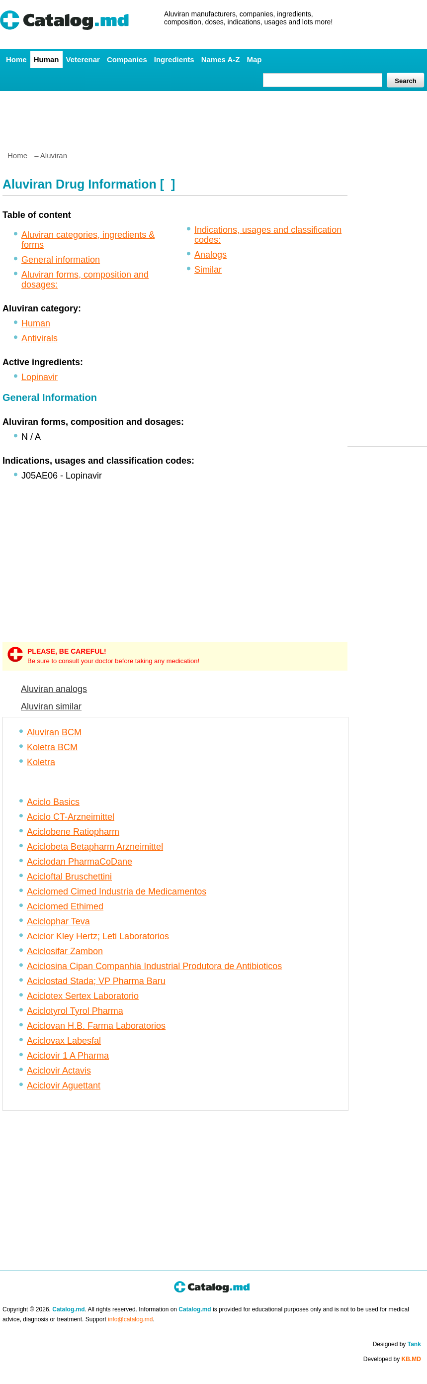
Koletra (41, 762)
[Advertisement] (213, 117)
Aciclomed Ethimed (65, 906)
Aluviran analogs (54, 689)
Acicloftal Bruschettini (69, 877)
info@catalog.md (130, 1319)
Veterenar (83, 59)
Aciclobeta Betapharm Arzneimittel (95, 847)
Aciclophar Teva (58, 921)
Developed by (392, 1359)
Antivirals (39, 338)
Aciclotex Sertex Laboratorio (83, 996)
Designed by (397, 1344)
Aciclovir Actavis (59, 1071)
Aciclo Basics (53, 802)
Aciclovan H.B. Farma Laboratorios (96, 1026)
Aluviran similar (51, 706)
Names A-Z (220, 59)
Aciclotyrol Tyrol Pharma (75, 1011)
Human (46, 59)
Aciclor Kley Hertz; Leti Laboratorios (98, 936)
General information (60, 260)
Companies (127, 59)
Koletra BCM (52, 747)
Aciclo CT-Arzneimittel (70, 817)
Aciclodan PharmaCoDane (79, 862)
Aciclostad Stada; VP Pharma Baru (96, 981)
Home (16, 59)
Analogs (210, 255)
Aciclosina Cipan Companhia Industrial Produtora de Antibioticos (154, 966)
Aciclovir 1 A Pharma (68, 1056)
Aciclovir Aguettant (63, 1085)
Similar (208, 270)
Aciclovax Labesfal (64, 1041)
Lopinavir (39, 377)
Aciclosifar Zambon (65, 951)
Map (254, 59)
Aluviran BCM (54, 732)
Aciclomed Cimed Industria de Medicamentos (116, 891)
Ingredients (174, 59)
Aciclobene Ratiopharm (73, 832)
